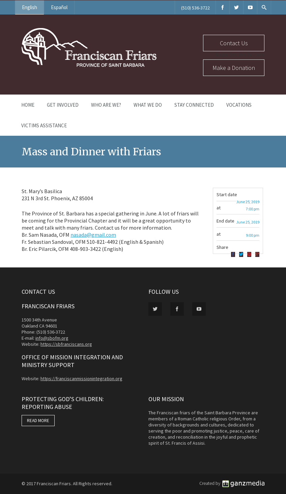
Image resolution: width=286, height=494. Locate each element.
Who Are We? (106, 105)
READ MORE (38, 420)
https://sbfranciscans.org (66, 344)
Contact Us (234, 43)
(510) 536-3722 (195, 8)
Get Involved (63, 105)
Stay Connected (194, 105)
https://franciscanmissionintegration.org (81, 378)
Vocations (239, 105)
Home (27, 105)
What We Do (148, 105)
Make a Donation (233, 68)
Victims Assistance (44, 125)
